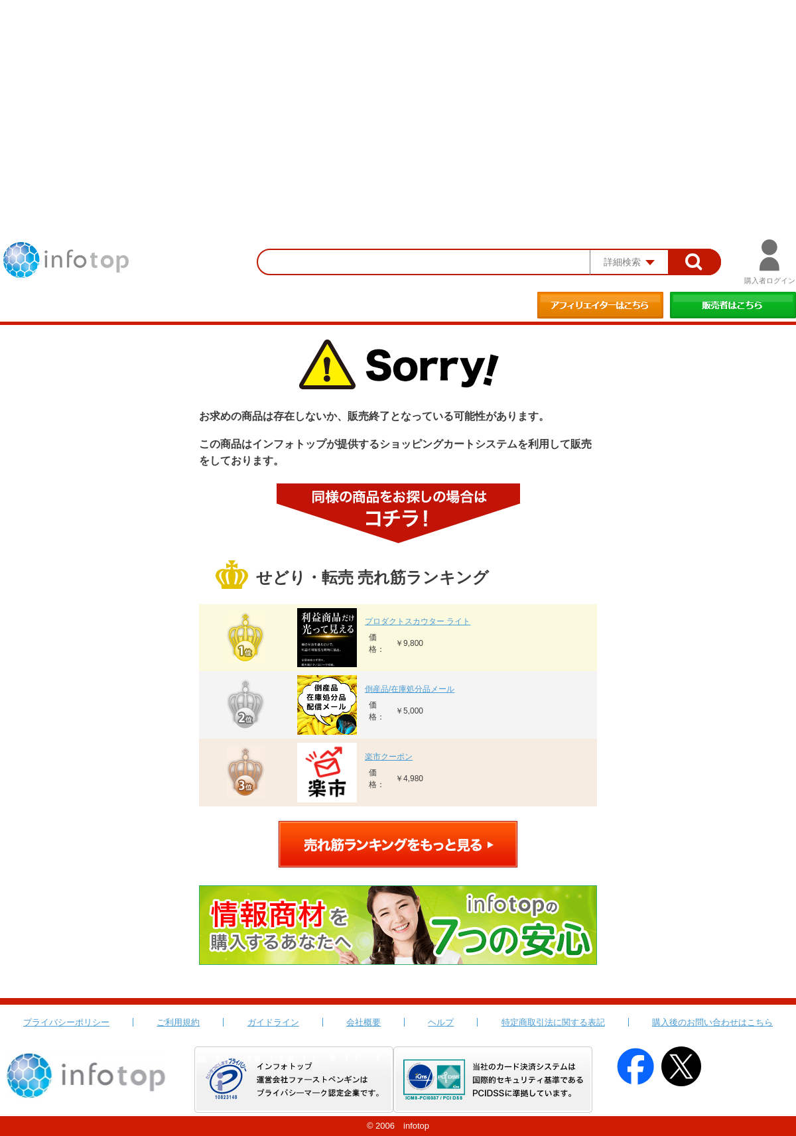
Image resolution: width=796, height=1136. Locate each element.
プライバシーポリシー (66, 1022)
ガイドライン (273, 1022)
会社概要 (363, 1022)
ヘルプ (441, 1022)
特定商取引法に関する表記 (553, 1022)
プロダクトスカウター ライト (417, 621)
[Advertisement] (398, 99)
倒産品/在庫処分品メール (409, 689)
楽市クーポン (389, 756)
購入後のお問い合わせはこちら (712, 1022)
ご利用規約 (178, 1022)
